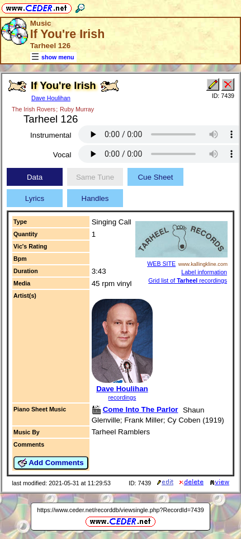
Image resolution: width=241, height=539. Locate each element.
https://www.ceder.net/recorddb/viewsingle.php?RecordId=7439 (120, 510)
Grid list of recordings (187, 280)
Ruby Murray (77, 109)
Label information (204, 272)
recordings (122, 397)
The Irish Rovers (33, 109)
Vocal (62, 155)
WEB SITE (161, 263)
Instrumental (50, 135)
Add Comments (51, 462)
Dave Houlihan (50, 98)
